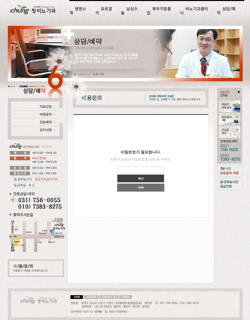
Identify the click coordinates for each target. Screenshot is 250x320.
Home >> (84, 74)
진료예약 (47, 122)
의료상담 (47, 106)
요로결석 (103, 10)
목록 (140, 187)
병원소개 (77, 10)
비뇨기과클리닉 (194, 10)
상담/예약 (226, 10)
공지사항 (47, 129)
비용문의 (47, 114)
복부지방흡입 (159, 10)
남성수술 (129, 10)
